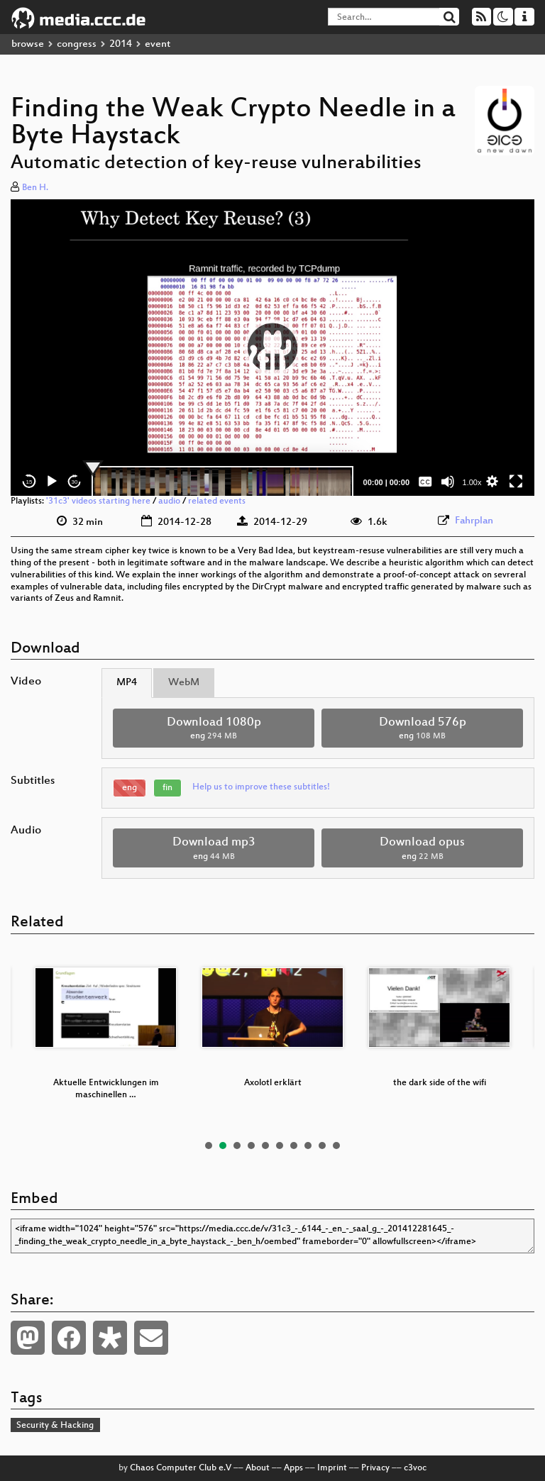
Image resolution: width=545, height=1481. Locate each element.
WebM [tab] (183, 683)
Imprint (332, 1468)
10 (336, 1145)
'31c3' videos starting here (98, 501)
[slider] (222, 481)
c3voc (415, 1468)
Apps (293, 1468)
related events (217, 501)
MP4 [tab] (126, 683)
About (258, 1468)
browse (27, 44)
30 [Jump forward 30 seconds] (75, 482)
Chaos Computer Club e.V (180, 1468)
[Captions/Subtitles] (425, 482)
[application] (272, 348)
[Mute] (448, 482)
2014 (120, 44)
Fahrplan (474, 521)
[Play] (52, 482)
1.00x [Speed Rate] (472, 482)
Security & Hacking (55, 1426)
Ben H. (35, 188)
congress (77, 44)
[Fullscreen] (516, 482)
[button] (272, 347)
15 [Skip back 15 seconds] (29, 482)
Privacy (375, 1468)
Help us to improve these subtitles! (261, 787)
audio (169, 501)
